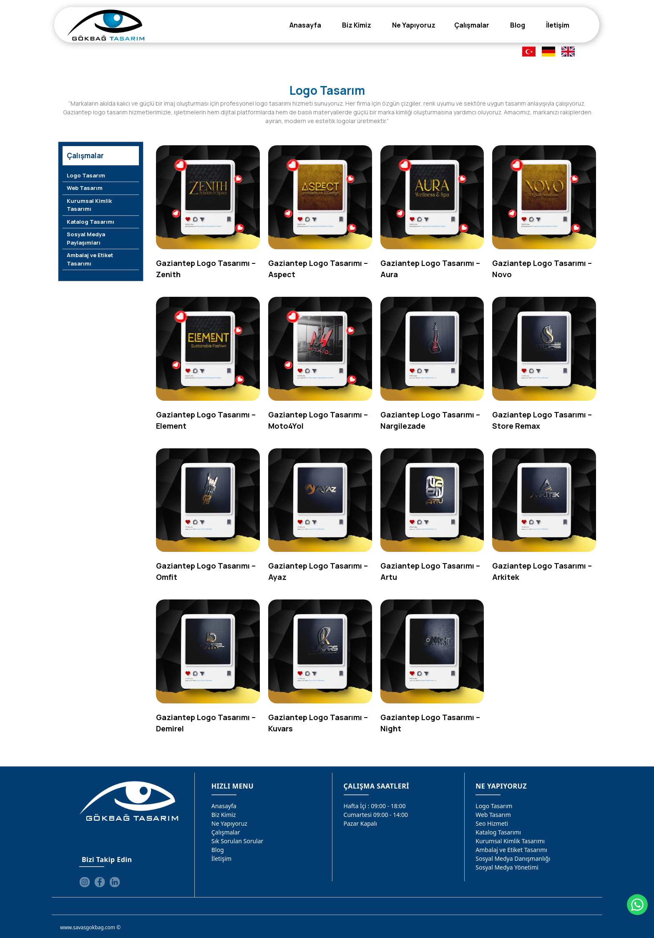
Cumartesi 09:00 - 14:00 (376, 815)
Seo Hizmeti (491, 823)
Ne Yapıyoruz (229, 823)
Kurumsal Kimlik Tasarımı (89, 205)
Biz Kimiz (223, 815)
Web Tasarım (85, 188)
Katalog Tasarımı (90, 221)
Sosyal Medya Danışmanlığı (512, 858)
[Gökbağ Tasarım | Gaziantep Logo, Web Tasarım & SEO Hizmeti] (105, 25)
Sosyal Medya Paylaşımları (86, 238)
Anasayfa (223, 806)
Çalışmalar (225, 832)
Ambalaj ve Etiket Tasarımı (90, 259)
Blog (217, 850)
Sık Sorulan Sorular (237, 841)
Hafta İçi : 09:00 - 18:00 (375, 806)
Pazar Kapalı (360, 823)
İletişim (221, 858)
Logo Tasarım (86, 175)
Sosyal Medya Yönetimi (506, 867)
